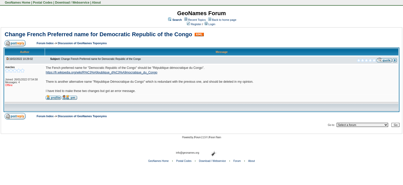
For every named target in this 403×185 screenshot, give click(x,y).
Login (210, 24)
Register (194, 24)
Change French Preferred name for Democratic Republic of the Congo (98, 34)
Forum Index (45, 43)
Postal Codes (42, 2)
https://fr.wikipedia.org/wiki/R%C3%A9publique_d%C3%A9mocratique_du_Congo (101, 72)
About (96, 2)
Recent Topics (197, 19)
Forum (237, 161)
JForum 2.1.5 (200, 137)
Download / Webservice (72, 2)
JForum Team (214, 137)
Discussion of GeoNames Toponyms (82, 43)
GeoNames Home (17, 2)
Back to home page (224, 19)
